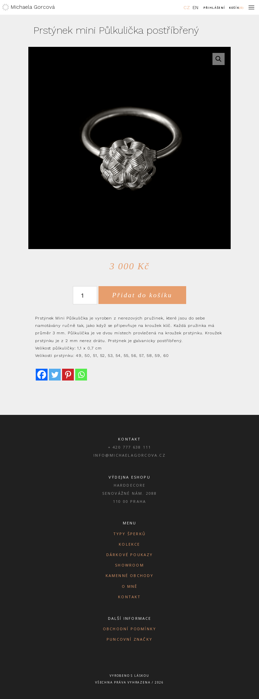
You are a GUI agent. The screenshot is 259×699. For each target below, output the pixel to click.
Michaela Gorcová (32, 7)
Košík (236, 7)
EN (195, 7)
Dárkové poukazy (129, 554)
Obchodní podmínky (129, 628)
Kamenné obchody (130, 575)
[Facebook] (42, 375)
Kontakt (129, 596)
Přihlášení (214, 7)
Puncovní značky (129, 639)
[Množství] (85, 295)
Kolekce (129, 544)
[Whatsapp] (81, 375)
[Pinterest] (68, 375)
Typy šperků (129, 533)
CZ (186, 7)
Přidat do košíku (142, 295)
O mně (130, 586)
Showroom (129, 565)
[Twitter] (55, 375)
